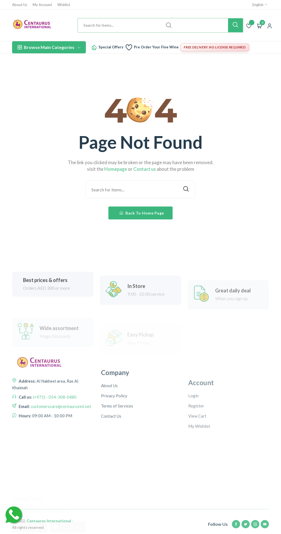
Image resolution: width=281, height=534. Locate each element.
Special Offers (111, 47)
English (260, 5)
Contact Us (111, 439)
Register (196, 433)
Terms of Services (117, 429)
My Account (42, 5)
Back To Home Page (142, 213)
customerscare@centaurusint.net (60, 422)
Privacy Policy (114, 419)
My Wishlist (199, 454)
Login (193, 423)
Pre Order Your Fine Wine (156, 47)
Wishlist (63, 5)
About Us (19, 5)
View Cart (197, 444)
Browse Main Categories (49, 47)
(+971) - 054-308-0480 (54, 413)
